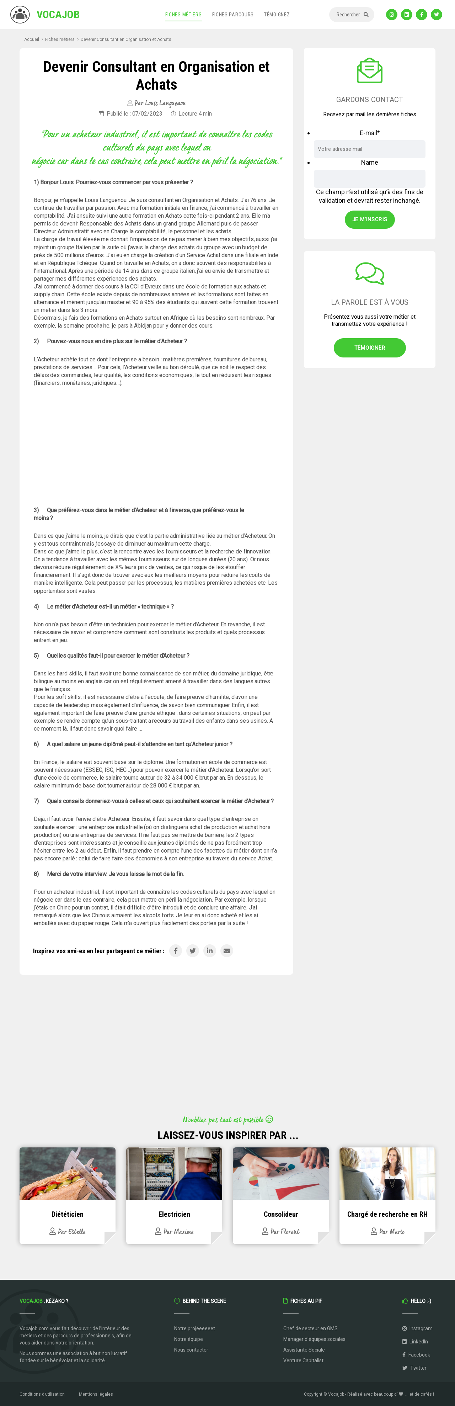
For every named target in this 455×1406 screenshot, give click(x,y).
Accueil (31, 39)
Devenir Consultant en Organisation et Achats (126, 39)
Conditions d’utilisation (42, 1394)
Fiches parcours (233, 14)
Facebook (416, 1355)
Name (369, 162)
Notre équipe (188, 1339)
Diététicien (68, 1214)
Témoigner (369, 348)
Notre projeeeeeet (194, 1328)
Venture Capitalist (303, 1360)
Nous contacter (191, 1350)
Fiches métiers (183, 14)
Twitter (414, 1368)
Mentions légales (96, 1394)
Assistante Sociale (304, 1350)
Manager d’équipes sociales (314, 1339)
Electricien (174, 1214)
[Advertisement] (156, 447)
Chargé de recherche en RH (387, 1214)
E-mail (370, 133)
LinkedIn (415, 1341)
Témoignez (277, 14)
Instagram (417, 1328)
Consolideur (281, 1214)
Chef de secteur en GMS (310, 1328)
